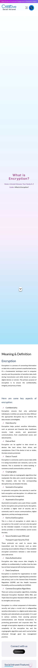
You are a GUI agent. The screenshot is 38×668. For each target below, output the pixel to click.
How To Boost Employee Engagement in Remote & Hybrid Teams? (19, 1)
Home (6, 184)
